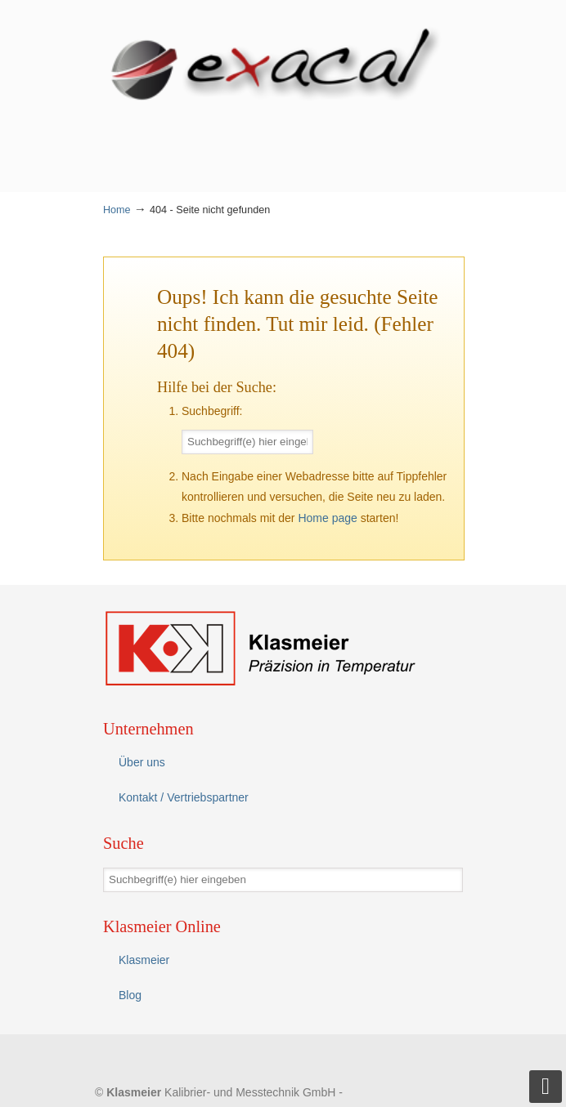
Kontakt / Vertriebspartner (184, 797)
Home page (327, 517)
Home (117, 210)
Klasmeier (144, 959)
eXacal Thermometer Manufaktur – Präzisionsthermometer (283, 66)
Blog (130, 995)
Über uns (142, 762)
